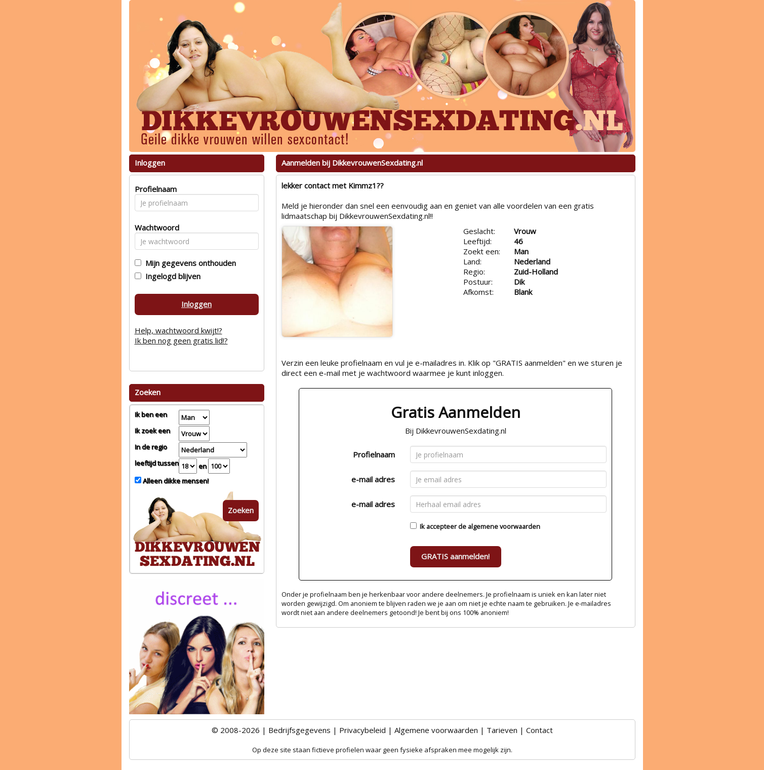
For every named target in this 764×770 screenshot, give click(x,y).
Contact (539, 730)
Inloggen (196, 304)
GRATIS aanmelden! (455, 556)
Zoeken (241, 510)
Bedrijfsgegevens (299, 730)
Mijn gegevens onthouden (188, 263)
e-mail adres (373, 479)
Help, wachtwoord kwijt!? (178, 330)
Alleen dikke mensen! (175, 480)
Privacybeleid (362, 730)
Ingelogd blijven (170, 276)
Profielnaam (374, 454)
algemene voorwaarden (504, 526)
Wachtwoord (154, 227)
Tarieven (502, 730)
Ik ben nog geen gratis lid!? (181, 340)
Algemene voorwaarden (436, 730)
